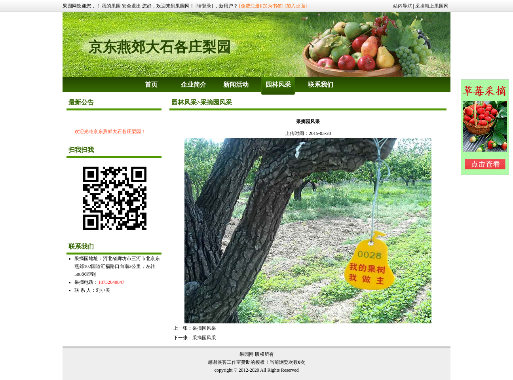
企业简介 (193, 84)
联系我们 (320, 84)
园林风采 (278, 84)
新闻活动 (236, 84)
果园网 (246, 354)
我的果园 (111, 6)
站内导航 (402, 6)
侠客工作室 (229, 362)
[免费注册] (250, 6)
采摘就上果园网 (431, 6)
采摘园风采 (204, 328)
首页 (151, 84)
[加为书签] (272, 6)
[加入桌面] (296, 6)
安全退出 (131, 6)
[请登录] (204, 6)
